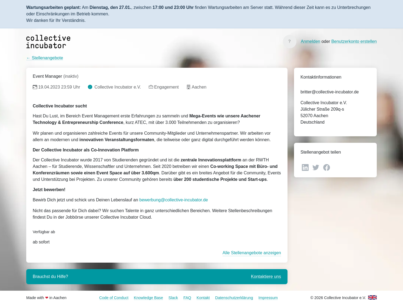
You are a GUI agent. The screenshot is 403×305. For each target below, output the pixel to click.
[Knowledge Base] (289, 41)
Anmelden (310, 41)
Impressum (268, 298)
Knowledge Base (148, 298)
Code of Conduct (113, 298)
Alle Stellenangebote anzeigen (252, 252)
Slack (173, 298)
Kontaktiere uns (266, 276)
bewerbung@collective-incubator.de (173, 200)
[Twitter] (316, 167)
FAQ (187, 298)
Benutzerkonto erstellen (354, 41)
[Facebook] (326, 167)
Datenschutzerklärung (234, 298)
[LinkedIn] (306, 167)
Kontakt (203, 298)
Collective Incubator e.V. (114, 87)
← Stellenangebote (44, 58)
